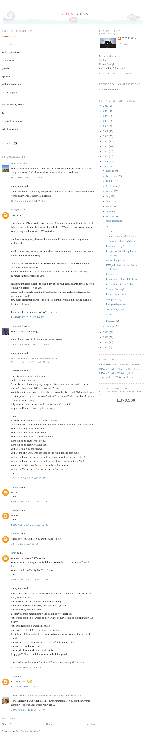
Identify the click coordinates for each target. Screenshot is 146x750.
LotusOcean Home (108, 89)
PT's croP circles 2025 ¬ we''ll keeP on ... (120, 368)
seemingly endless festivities (120, 241)
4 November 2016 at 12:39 (29, 524)
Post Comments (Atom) (28, 731)
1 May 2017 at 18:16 (25, 543)
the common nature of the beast (121, 279)
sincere (109, 225)
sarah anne (16, 163)
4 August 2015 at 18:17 (27, 317)
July (108, 196)
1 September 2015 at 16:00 (30, 344)
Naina (14, 676)
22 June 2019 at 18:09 (26, 667)
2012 (106, 156)
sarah (13, 552)
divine (5, 60)
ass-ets (109, 314)
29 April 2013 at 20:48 (26, 177)
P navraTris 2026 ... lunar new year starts (120, 364)
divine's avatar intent (116, 294)
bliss (4, 92)
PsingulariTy (17, 325)
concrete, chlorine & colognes (121, 235)
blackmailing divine (116, 260)
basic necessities (114, 220)
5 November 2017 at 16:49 (29, 579)
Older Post (90, 723)
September (112, 185)
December (111, 170)
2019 (106, 120)
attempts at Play (114, 299)
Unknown (16, 487)
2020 (106, 115)
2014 (106, 146)
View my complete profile (116, 74)
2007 (106, 342)
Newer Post (8, 723)
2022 (106, 110)
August (110, 191)
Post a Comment (10, 718)
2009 (106, 332)
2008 (106, 337)
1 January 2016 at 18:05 (28, 478)
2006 (106, 347)
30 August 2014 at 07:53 (28, 200)
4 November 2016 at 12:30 (29, 501)
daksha (5, 104)
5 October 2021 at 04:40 (28, 709)
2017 (106, 131)
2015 (106, 141)
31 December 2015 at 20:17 (30, 361)
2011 (106, 161)
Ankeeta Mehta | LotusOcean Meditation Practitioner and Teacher (44, 695)
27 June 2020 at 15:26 (26, 686)
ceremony (9, 36)
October (110, 180)
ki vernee (15, 533)
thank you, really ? (115, 246)
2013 (106, 151)
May (109, 206)
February (111, 320)
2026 (106, 105)
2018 (106, 126)
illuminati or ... (113, 273)
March (109, 216)
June (109, 201)
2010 (106, 166)
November (112, 175)
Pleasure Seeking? (115, 289)
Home (49, 723)
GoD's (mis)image (115, 309)
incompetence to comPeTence (121, 284)
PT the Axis (129, 38)
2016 (106, 136)
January (110, 325)
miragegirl (16, 209)
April (109, 211)
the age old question (116, 304)
